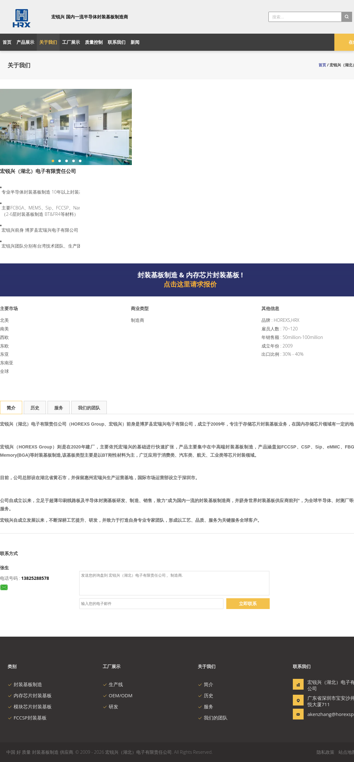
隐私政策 (325, 752)
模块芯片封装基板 (30, 706)
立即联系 (248, 603)
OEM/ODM (117, 695)
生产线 (113, 684)
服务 (58, 408)
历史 (34, 408)
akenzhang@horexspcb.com (327, 714)
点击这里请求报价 (190, 284)
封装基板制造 (25, 684)
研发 (110, 706)
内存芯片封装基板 (30, 695)
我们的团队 (89, 408)
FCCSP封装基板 (27, 717)
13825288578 (35, 578)
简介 (11, 408)
